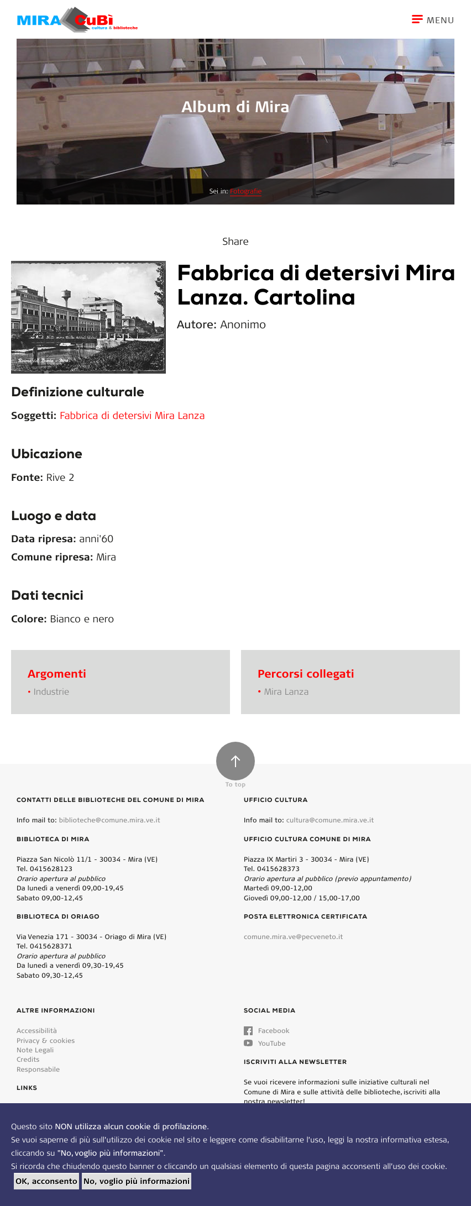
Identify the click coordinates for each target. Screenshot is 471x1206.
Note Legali (35, 1050)
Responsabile (38, 1069)
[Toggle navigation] (441, 19)
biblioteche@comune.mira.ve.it (109, 820)
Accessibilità (37, 1030)
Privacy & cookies (46, 1040)
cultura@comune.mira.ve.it (330, 820)
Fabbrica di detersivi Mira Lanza (132, 415)
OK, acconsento (46, 1181)
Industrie (51, 692)
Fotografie (245, 191)
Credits (28, 1059)
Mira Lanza (286, 692)
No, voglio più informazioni (136, 1181)
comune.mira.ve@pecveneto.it (293, 936)
